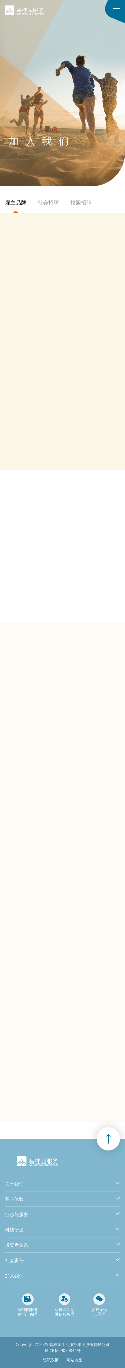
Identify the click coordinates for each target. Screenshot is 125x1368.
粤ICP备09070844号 (62, 1350)
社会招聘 (48, 202)
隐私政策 (51, 1360)
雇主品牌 (15, 202)
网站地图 (74, 1360)
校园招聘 (81, 202)
